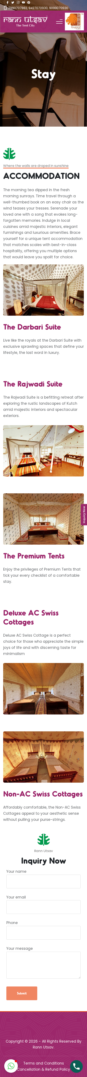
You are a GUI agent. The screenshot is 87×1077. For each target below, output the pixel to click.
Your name (43, 876)
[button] (11, 1066)
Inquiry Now (84, 514)
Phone (43, 927)
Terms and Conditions (43, 1063)
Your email (43, 902)
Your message (43, 963)
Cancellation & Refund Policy (43, 1069)
